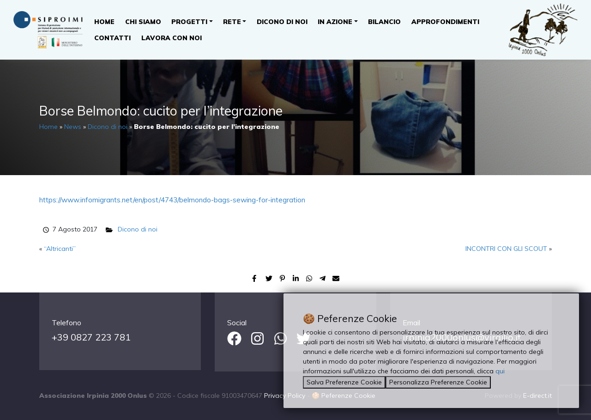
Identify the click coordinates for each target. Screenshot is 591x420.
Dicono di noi (282, 22)
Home (104, 22)
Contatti (112, 38)
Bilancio (384, 22)
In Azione (335, 22)
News (72, 126)
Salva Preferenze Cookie (344, 382)
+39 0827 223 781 (91, 337)
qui (500, 371)
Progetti (189, 22)
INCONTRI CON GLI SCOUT (506, 248)
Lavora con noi (171, 38)
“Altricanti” (60, 248)
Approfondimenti (445, 22)
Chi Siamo (143, 22)
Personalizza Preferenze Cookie (438, 382)
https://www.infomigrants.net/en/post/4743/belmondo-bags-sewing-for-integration (172, 199)
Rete (232, 22)
